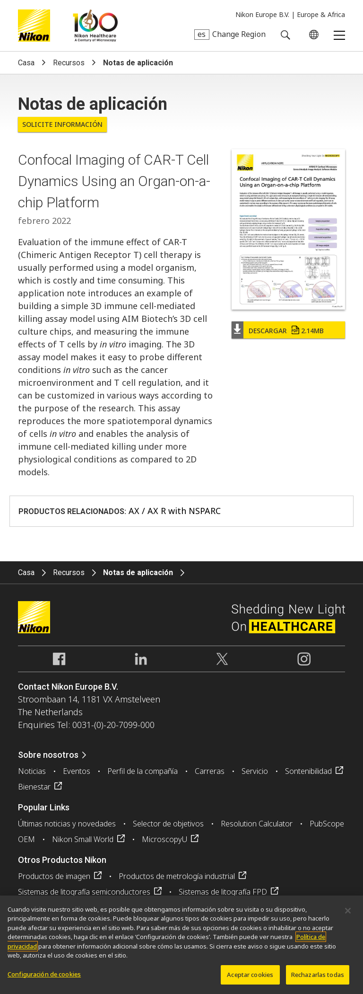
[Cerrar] (347, 914)
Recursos (69, 62)
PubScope (327, 823)
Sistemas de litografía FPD (223, 892)
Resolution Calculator (257, 823)
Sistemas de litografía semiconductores (84, 892)
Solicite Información (62, 124)
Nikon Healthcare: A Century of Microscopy (95, 25)
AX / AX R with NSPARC (175, 510)
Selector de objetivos (168, 823)
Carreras (210, 771)
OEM (26, 839)
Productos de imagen (54, 876)
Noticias (32, 771)
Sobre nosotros (48, 755)
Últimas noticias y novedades (67, 823)
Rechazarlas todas (317, 978)
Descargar (286, 330)
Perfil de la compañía (142, 771)
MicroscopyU (164, 839)
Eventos (76, 771)
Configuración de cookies (44, 977)
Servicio (255, 771)
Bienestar (34, 786)
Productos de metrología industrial (177, 876)
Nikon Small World (82, 839)
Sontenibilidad (308, 771)
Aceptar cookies (250, 978)
